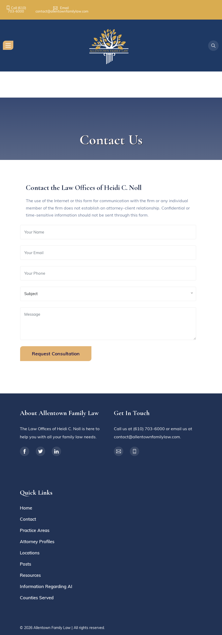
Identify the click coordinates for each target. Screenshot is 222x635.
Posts (25, 564)
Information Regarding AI (46, 586)
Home (26, 508)
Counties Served (37, 597)
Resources (30, 575)
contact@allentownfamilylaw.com (62, 11)
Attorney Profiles (37, 541)
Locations (29, 552)
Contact (28, 519)
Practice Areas (34, 530)
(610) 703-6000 (17, 9)
